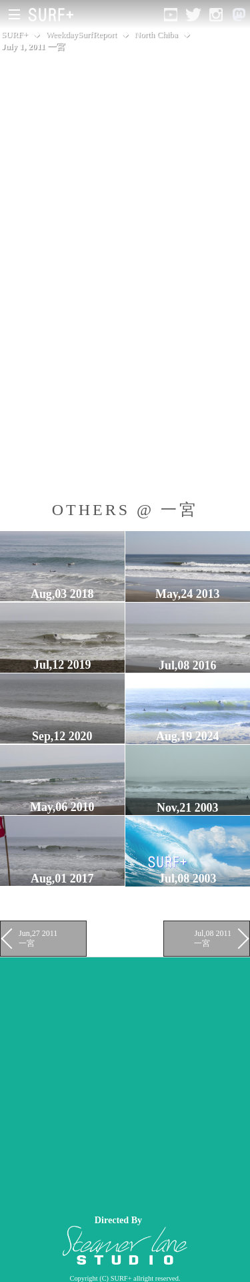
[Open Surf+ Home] (54, 14)
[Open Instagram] (216, 14)
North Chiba (156, 34)
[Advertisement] (125, 1082)
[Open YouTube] (171, 14)
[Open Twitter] (193, 14)
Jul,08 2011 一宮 (212, 938)
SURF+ (14, 34)
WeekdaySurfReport (81, 34)
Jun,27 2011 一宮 (38, 938)
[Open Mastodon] (239, 14)
